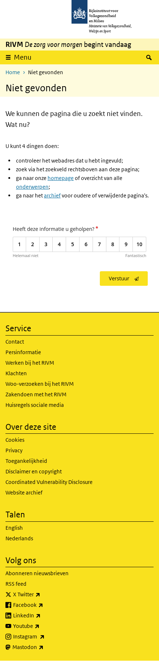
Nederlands (19, 538)
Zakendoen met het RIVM (35, 394)
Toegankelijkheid (26, 460)
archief (52, 195)
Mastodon (44, 647)
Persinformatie (23, 352)
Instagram (45, 636)
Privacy (14, 450)
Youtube (42, 626)
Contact (14, 341)
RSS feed (15, 583)
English (14, 527)
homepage (61, 178)
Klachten (16, 373)
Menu (23, 57)
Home (12, 72)
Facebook (44, 605)
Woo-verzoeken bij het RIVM (39, 383)
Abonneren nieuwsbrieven (37, 573)
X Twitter (42, 594)
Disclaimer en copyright (33, 471)
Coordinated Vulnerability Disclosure (49, 481)
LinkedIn (43, 615)
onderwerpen (32, 186)
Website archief (23, 492)
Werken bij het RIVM (29, 362)
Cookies (14, 439)
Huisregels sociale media (34, 404)
